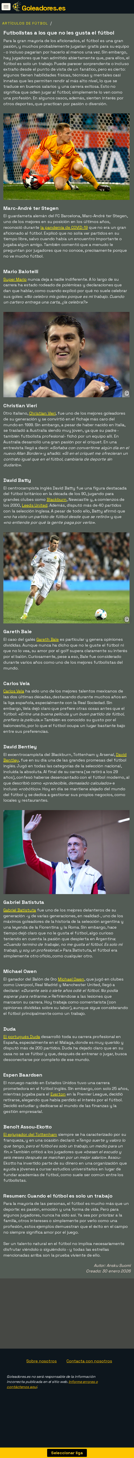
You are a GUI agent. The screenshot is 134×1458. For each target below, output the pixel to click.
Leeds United (35, 505)
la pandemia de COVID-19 (64, 227)
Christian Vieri (42, 413)
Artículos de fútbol (25, 23)
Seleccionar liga (67, 1452)
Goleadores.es (43, 8)
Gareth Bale (47, 639)
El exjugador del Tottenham (30, 1134)
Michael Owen (71, 979)
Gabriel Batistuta (19, 910)
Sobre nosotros (41, 1373)
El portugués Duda (21, 1036)
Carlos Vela (13, 691)
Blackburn (57, 499)
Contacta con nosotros (89, 1373)
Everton (58, 1094)
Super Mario (15, 279)
